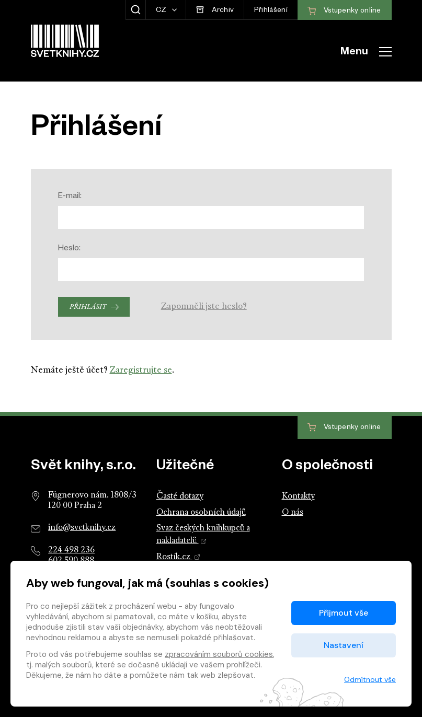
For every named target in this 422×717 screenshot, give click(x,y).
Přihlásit (88, 307)
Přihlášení (271, 11)
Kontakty (298, 496)
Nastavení (343, 645)
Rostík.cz (178, 557)
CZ (162, 11)
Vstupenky (344, 427)
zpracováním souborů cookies (219, 654)
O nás (292, 512)
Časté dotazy (179, 496)
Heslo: (69, 249)
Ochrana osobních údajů (201, 512)
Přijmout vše (343, 612)
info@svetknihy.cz (82, 528)
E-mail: (70, 196)
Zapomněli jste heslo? (204, 306)
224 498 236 (71, 550)
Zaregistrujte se (141, 370)
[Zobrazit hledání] (136, 10)
